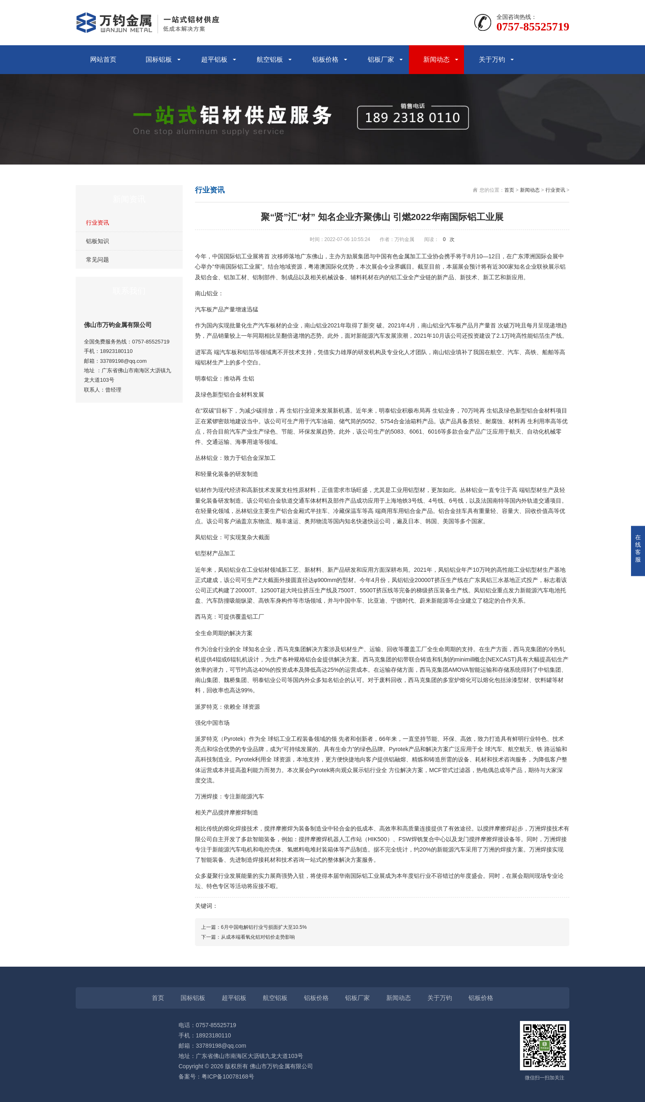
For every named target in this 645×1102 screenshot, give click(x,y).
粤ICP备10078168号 (228, 1076)
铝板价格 (325, 59)
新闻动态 (436, 59)
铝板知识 (97, 241)
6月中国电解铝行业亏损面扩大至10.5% (264, 927)
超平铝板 (214, 59)
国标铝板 (159, 59)
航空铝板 (270, 59)
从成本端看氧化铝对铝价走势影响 (258, 937)
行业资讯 (97, 222)
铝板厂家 (381, 59)
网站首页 (103, 59)
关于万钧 (492, 59)
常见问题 (97, 259)
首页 (509, 190)
